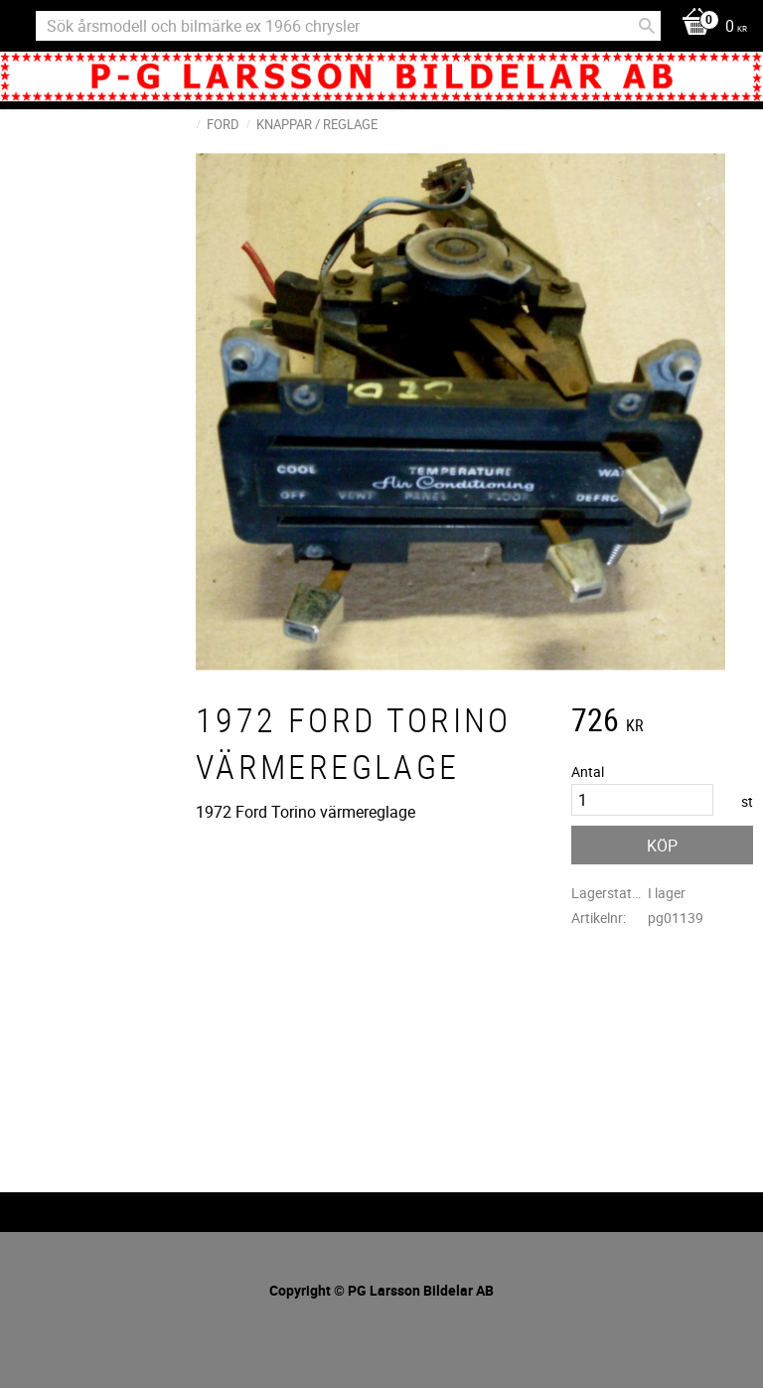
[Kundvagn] (709, 27)
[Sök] (647, 26)
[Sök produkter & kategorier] (348, 26)
